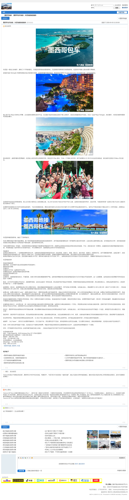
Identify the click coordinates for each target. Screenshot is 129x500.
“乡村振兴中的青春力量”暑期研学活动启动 (58, 445)
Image (23, 458)
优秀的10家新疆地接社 (10, 433)
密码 (92, 7)
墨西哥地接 (8, 15)
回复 (6, 368)
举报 (123, 368)
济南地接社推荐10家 (9, 438)
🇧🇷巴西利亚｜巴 (92, 439)
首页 (4, 12)
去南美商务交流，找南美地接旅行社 (15, 358)
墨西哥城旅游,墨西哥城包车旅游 (14, 355)
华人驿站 (108, 484)
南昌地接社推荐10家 (9, 440)
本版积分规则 (121, 470)
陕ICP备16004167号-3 (120, 484)
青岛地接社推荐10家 (9, 445)
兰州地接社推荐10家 (9, 447)
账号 (92, 5)
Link (25, 458)
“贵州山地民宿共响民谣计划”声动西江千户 (58, 447)
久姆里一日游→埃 (104, 439)
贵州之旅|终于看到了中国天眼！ (55, 433)
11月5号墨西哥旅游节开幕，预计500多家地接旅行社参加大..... (85, 358)
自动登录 (117, 5)
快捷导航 (121, 12)
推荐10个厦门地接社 (9, 452)
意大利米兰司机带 (116, 449)
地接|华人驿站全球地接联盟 (2, 15)
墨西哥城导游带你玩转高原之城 (14, 363)
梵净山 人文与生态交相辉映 (54, 449)
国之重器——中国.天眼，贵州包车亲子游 (58, 438)
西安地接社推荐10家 (9, 449)
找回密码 (125, 5)
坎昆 (18, 346)
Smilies (32, 458)
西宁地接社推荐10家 (9, 435)
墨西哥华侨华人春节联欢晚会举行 (76, 355)
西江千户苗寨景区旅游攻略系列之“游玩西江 (59, 442)
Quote (27, 458)
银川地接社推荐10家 (9, 431)
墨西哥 (14, 346)
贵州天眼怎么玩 (50, 435)
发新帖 (5, 18)
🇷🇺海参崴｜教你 (104, 449)
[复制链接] (30, 22)
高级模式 (122, 458)
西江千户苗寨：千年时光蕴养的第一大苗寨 (58, 452)
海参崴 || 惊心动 (92, 449)
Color (21, 458)
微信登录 (125, 7)
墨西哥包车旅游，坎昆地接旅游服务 (24, 15)
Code (30, 458)
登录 (76, 464)
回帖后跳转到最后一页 (34, 470)
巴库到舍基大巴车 (116, 439)
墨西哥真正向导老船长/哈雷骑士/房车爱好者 (79, 360)
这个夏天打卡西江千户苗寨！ (54, 431)
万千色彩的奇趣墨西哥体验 (12, 360)
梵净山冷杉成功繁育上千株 (53, 440)
